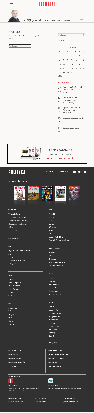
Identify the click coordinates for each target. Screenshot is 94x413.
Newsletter (50, 172)
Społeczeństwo (55, 313)
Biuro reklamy (13, 354)
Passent (52, 278)
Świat (10, 275)
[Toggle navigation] (11, 4)
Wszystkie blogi (55, 294)
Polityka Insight (40, 398)
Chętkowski (53, 291)
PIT (9, 311)
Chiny (10, 296)
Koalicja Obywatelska (16, 260)
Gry (50, 234)
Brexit (10, 279)
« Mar (60, 76)
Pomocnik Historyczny (17, 217)
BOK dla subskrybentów (16, 362)
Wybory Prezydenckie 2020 (19, 251)
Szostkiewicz (54, 284)
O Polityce (12, 366)
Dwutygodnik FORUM (14, 398)
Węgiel (11, 314)
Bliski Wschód (14, 289)
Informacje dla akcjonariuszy (59, 370)
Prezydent (12, 264)
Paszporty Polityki (56, 237)
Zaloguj (80, 4)
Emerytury (12, 308)
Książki (52, 214)
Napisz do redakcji (14, 358)
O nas (51, 339)
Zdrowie (52, 253)
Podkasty (52, 323)
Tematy (52, 336)
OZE (10, 318)
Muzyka (52, 217)
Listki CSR (12, 324)
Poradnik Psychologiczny (18, 221)
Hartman (52, 281)
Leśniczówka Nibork (69, 398)
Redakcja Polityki (14, 351)
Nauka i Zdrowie (54, 249)
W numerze (12, 210)
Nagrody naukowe (56, 266)
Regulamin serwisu (55, 351)
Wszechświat (54, 256)
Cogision (15, 401)
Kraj (10, 246)
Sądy (10, 267)
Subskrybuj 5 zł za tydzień (60, 159)
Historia (52, 307)
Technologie (53, 259)
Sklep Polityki (54, 342)
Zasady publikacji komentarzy (59, 354)
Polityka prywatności (56, 358)
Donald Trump (14, 286)
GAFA (10, 321)
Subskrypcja (63, 172)
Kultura (52, 210)
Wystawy (52, 227)
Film (51, 221)
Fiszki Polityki (53, 386)
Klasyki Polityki (55, 316)
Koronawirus (13, 239)
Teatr (51, 230)
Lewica (11, 257)
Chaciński (53, 288)
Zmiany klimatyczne (57, 262)
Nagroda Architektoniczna (59, 240)
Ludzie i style (54, 310)
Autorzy (52, 333)
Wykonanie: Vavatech (40, 401)
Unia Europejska (14, 282)
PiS (9, 254)
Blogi (51, 274)
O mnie (81, 20)
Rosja (10, 292)
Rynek (10, 304)
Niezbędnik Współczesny (18, 224)
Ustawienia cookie (54, 366)
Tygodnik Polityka (15, 214)
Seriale (52, 224)
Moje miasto (54, 320)
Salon (10, 227)
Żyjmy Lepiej (13, 230)
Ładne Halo (20, 401)
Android (14, 386)
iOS (9, 386)
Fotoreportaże (54, 326)
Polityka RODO (53, 362)
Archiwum (53, 329)
